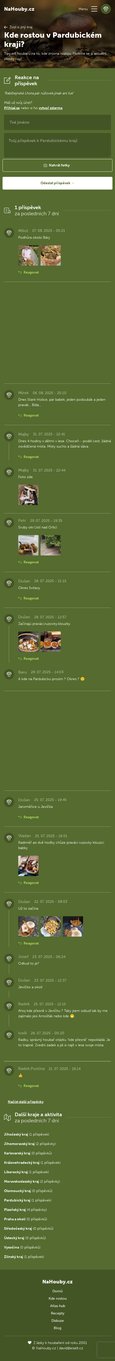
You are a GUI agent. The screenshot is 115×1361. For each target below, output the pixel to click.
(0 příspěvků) (28, 1153)
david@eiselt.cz (71, 1348)
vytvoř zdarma (50, 108)
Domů (57, 1291)
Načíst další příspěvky (26, 1102)
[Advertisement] (57, 332)
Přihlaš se (12, 108)
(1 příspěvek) (26, 1134)
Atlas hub (57, 1306)
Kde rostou (58, 1298)
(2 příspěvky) (30, 1144)
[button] (94, 9)
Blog (57, 1328)
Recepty (57, 1313)
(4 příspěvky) (25, 1210)
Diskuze (57, 1321)
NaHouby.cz (19, 9)
